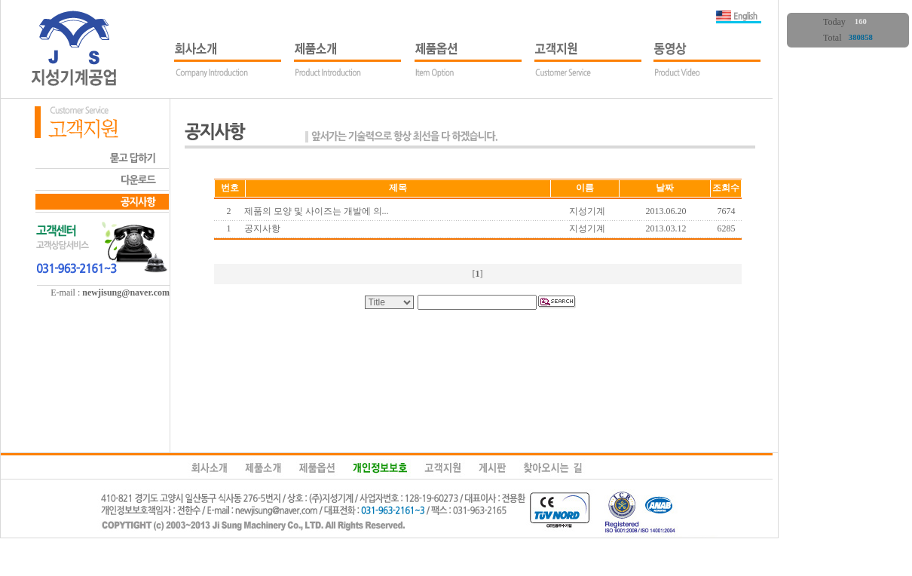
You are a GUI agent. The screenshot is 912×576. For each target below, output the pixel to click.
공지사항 (262, 228)
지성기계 (587, 211)
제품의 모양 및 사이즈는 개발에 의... (316, 211)
